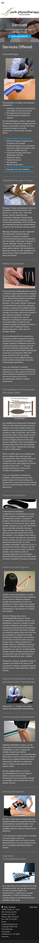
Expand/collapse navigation (19, 3)
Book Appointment (19, 36)
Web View (33, 907)
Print (5, 907)
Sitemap (12, 907)
